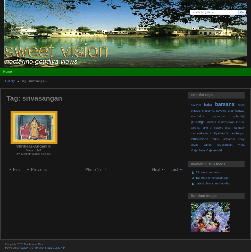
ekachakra (197, 116)
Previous (36, 169)
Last (177, 169)
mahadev (239, 127)
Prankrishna (199, 139)
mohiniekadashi (201, 133)
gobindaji (239, 116)
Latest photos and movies (213, 183)
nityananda (220, 133)
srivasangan (225, 144)
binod (241, 105)
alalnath (196, 105)
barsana (225, 104)
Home (7, 72)
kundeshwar (226, 122)
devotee (221, 110)
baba (208, 105)
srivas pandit (201, 144)
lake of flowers (213, 127)
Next (158, 169)
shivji (241, 139)
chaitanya (208, 110)
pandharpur (237, 133)
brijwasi (195, 110)
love (228, 127)
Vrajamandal (214, 150)
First (14, 169)
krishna (211, 122)
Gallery (10, 81)
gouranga (198, 122)
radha (215, 139)
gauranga (219, 116)
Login (242, 4)
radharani (228, 139)
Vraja (241, 144)
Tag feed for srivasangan (212, 177)
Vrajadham (198, 150)
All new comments (208, 172)
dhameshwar (236, 110)
